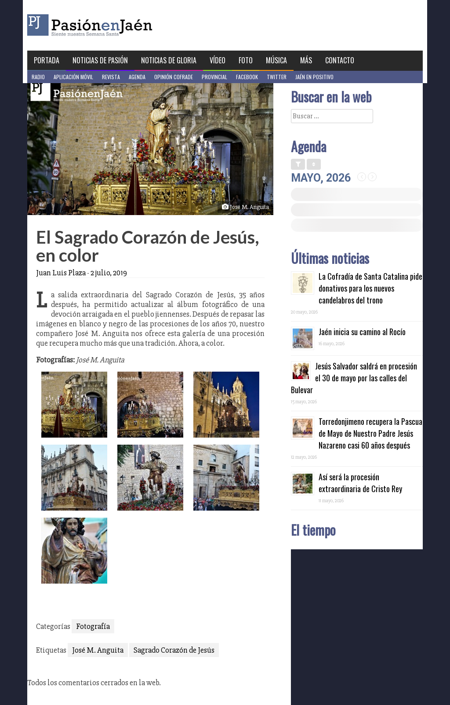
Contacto (339, 60)
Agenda (137, 76)
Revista (111, 76)
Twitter (277, 76)
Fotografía (93, 626)
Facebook (247, 76)
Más (306, 60)
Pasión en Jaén (113, 25)
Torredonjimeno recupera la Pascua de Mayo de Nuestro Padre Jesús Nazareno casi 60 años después (370, 433)
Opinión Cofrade (173, 76)
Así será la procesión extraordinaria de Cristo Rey (360, 482)
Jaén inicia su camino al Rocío (362, 331)
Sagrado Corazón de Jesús (174, 650)
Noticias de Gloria (168, 60)
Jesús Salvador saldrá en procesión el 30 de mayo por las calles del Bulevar (354, 377)
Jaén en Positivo (314, 76)
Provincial (214, 76)
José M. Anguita (97, 650)
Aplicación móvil (73, 76)
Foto (246, 60)
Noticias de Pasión (100, 60)
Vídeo (217, 60)
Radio (38, 76)
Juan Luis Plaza (61, 273)
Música (276, 60)
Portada (46, 60)
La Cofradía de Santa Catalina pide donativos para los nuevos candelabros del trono (370, 288)
